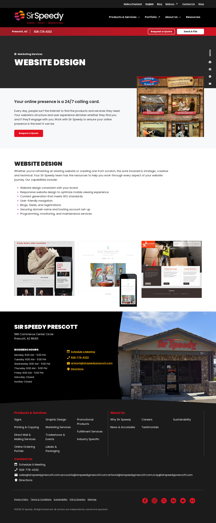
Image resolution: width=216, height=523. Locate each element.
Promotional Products (85, 422)
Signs (17, 419)
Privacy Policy (21, 499)
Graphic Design (56, 419)
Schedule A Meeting (29, 465)
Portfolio (151, 17)
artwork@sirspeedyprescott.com (89, 363)
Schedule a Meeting (81, 352)
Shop (201, 4)
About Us (171, 17)
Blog (159, 4)
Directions (75, 369)
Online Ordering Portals (24, 449)
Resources (193, 17)
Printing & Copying (26, 427)
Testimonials (150, 427)
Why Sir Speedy (120, 419)
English (150, 4)
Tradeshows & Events (55, 437)
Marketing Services (30, 54)
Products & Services (122, 17)
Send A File (190, 31)
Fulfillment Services (90, 431)
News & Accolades (122, 427)
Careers (147, 419)
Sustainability (182, 419)
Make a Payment (133, 4)
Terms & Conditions (41, 499)
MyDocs (169, 4)
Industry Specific (88, 439)
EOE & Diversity (77, 499)
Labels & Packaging (53, 449)
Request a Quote (161, 31)
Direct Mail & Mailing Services (25, 437)
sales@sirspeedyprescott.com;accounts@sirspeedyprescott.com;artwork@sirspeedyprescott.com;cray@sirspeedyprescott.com (103, 475)
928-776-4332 (43, 31)
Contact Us (188, 4)
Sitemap (92, 499)
